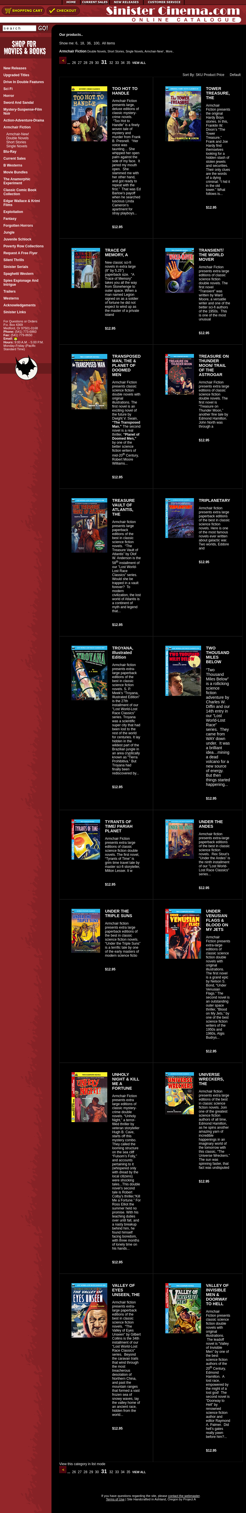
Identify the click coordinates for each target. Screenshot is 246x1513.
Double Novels (17, 138)
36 (89, 43)
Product (209, 75)
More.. (170, 51)
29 (91, 63)
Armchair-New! (17, 134)
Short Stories (16, 142)
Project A (189, 1499)
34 (123, 63)
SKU (199, 75)
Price (220, 75)
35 (128, 63)
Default (234, 75)
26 (74, 63)
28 (85, 63)
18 (82, 43)
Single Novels (16, 146)
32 (111, 63)
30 (97, 63)
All (104, 43)
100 (96, 43)
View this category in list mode (82, 1464)
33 (117, 63)
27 (80, 63)
